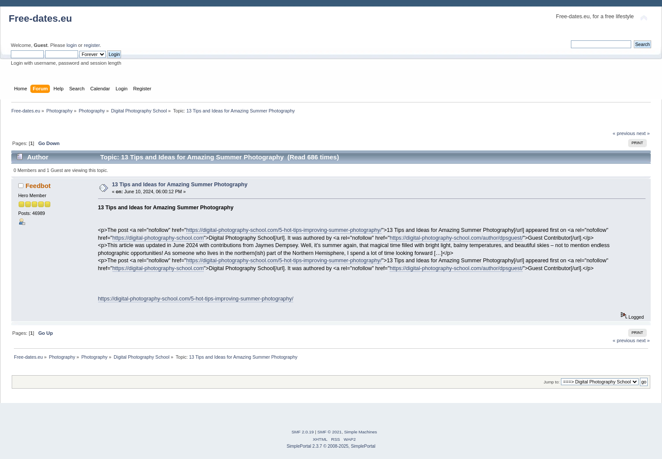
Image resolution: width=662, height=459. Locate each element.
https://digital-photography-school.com (158, 238)
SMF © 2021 (330, 431)
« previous (624, 133)
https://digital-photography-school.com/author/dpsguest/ (456, 238)
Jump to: (552, 382)
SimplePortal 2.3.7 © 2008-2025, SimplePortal (331, 446)
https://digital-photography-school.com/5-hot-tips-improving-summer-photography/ (283, 230)
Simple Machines (360, 431)
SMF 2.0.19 (303, 431)
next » (643, 133)
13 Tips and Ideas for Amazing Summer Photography (179, 185)
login (71, 45)
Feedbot (38, 185)
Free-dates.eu (40, 18)
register (92, 45)
